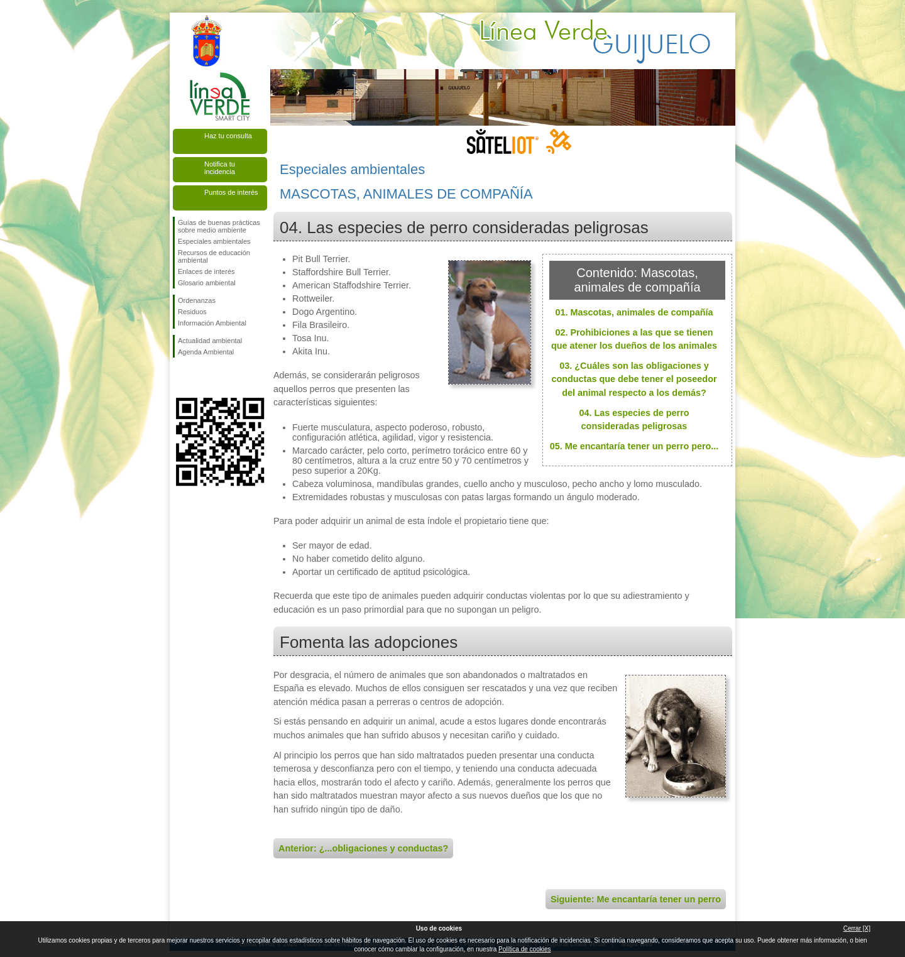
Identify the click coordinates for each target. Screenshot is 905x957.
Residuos (192, 311)
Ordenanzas (197, 300)
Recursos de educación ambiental (214, 256)
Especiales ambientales (214, 241)
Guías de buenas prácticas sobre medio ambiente (219, 226)
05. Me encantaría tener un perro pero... (634, 446)
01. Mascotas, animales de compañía (634, 312)
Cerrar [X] (856, 928)
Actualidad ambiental (210, 340)
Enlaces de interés (206, 271)
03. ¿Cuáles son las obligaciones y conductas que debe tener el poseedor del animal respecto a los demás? (633, 379)
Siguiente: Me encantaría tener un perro (636, 899)
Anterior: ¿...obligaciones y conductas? (363, 848)
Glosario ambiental (207, 283)
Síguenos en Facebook (180, 377)
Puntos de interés (231, 192)
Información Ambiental (212, 323)
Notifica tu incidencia (219, 167)
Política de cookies (524, 949)
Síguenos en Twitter (201, 377)
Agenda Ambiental (206, 352)
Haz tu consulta (228, 135)
